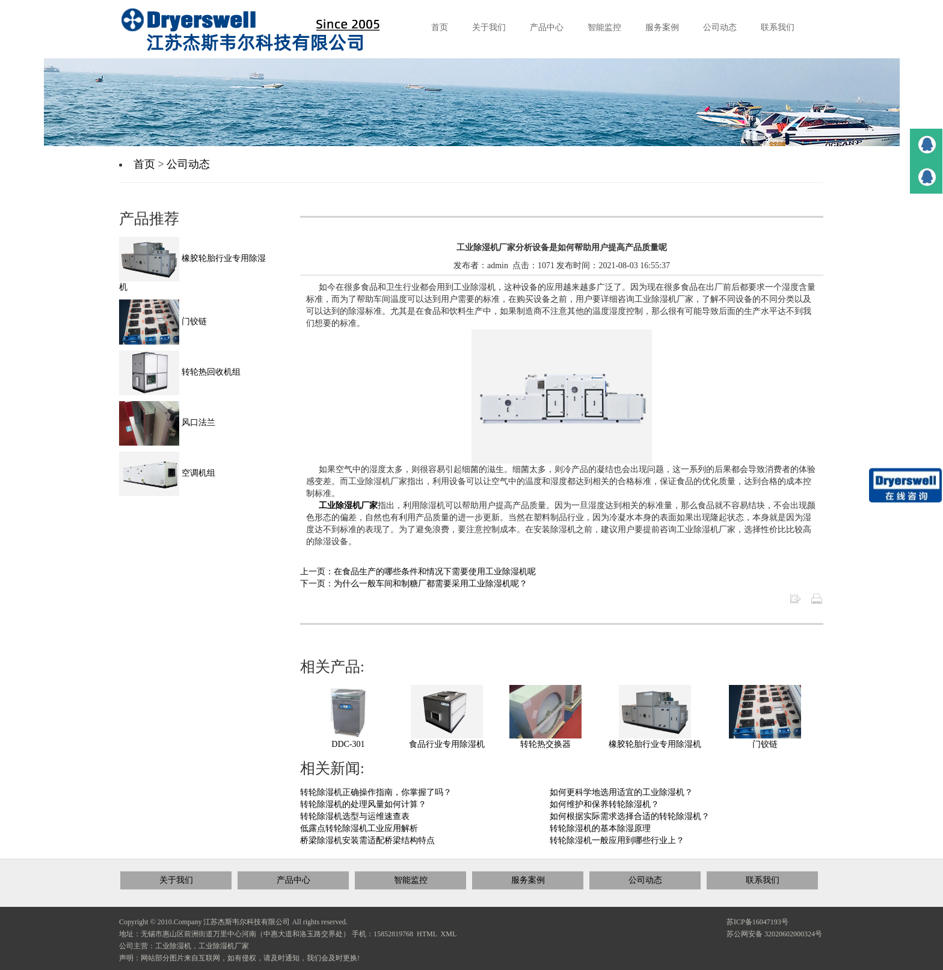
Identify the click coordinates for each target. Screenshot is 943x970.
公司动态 (188, 164)
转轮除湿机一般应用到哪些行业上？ (617, 840)
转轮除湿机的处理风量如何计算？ (363, 804)
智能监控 (411, 880)
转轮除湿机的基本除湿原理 (600, 828)
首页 (144, 164)
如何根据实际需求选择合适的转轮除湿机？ (630, 816)
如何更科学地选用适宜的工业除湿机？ (621, 792)
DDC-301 (347, 744)
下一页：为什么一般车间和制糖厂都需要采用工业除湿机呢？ (413, 583)
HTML (427, 934)
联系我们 (762, 880)
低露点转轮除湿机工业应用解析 (359, 828)
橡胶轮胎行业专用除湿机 (655, 744)
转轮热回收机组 (180, 371)
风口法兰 (167, 422)
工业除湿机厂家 (348, 505)
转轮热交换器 (545, 744)
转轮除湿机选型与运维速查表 (355, 816)
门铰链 (765, 744)
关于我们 (176, 880)
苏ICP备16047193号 (757, 922)
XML (449, 934)
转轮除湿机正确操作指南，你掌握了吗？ (376, 792)
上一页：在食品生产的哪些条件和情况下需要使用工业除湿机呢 (418, 571)
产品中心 (293, 880)
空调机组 (167, 472)
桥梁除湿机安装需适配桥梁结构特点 (367, 840)
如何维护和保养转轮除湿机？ (604, 804)
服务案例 (528, 880)
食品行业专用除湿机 (447, 744)
